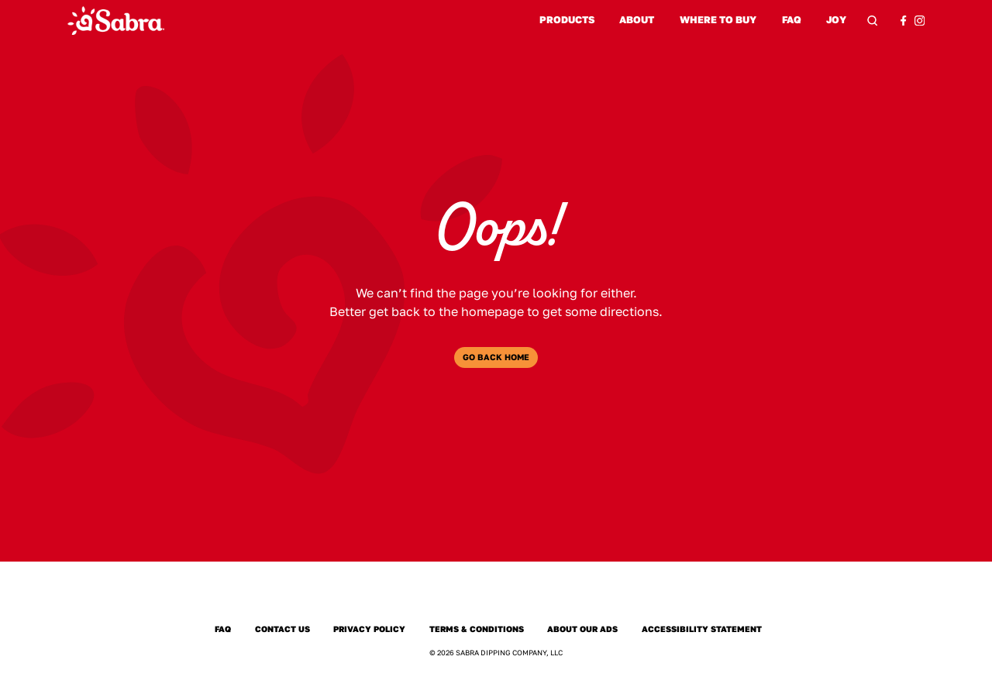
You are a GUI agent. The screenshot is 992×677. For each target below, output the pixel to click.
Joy (837, 20)
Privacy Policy (369, 629)
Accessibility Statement (702, 629)
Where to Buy (718, 20)
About (636, 20)
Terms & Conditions (477, 629)
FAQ (791, 20)
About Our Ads (582, 629)
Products (566, 20)
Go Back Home (496, 357)
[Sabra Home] (115, 20)
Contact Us (282, 629)
